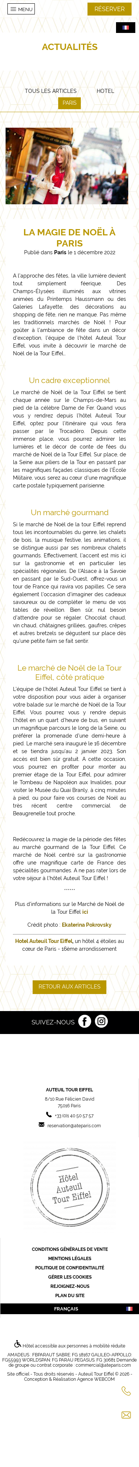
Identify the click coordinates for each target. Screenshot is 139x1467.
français (93, 1309)
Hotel (105, 91)
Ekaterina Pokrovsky (87, 925)
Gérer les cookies (70, 1277)
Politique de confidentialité (69, 1267)
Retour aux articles (69, 986)
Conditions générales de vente (70, 1249)
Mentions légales (69, 1258)
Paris (70, 103)
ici (85, 912)
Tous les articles (51, 91)
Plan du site (70, 1295)
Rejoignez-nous (69, 1286)
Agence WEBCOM (96, 1379)
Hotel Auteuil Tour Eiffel (43, 941)
